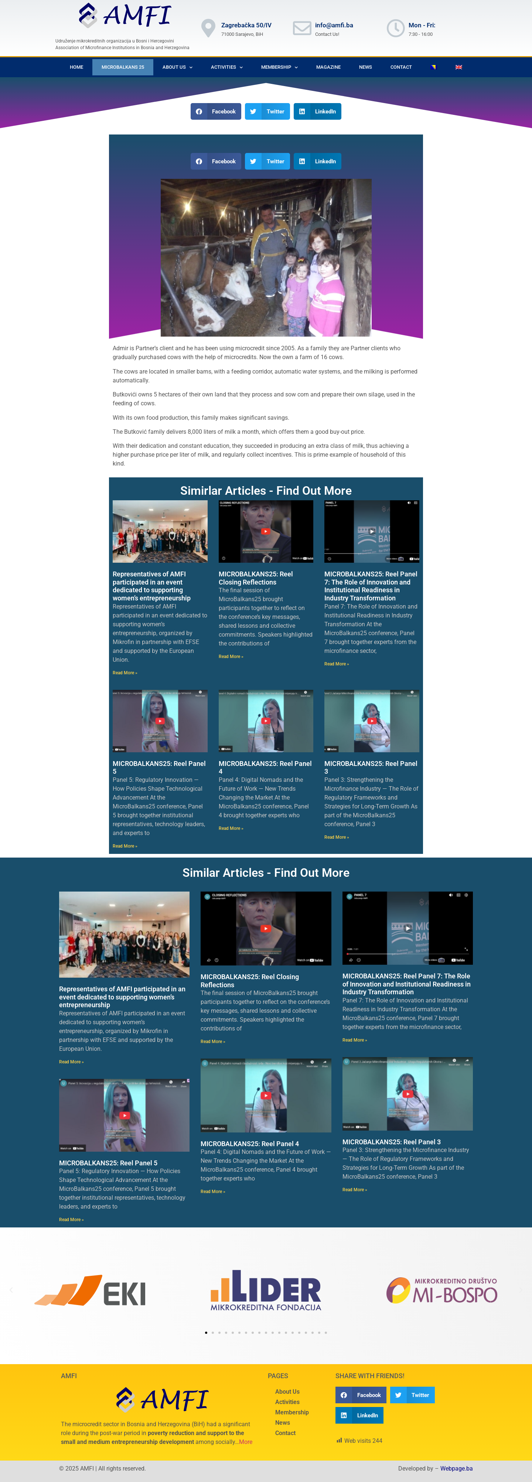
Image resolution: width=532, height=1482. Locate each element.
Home (76, 67)
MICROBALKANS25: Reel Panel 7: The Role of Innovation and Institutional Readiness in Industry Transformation (370, 586)
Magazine (328, 67)
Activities (227, 67)
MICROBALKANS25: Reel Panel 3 (391, 1142)
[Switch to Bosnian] (433, 67)
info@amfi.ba (334, 25)
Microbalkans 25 (123, 67)
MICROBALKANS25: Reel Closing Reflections (256, 578)
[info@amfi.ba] (302, 28)
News (365, 67)
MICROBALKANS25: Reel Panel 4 (250, 1144)
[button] (216, 111)
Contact (401, 67)
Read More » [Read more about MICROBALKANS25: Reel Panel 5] (125, 846)
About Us (177, 67)
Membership (279, 67)
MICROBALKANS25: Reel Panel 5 (108, 1163)
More (245, 1441)
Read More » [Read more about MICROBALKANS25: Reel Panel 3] (336, 837)
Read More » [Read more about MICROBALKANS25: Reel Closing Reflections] (231, 656)
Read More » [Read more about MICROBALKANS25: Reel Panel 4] (231, 828)
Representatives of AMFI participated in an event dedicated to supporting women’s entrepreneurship (152, 586)
